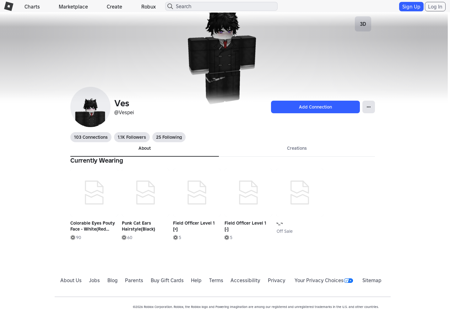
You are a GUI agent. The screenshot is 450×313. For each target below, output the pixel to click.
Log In (435, 6)
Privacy (276, 280)
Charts (32, 6)
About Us (71, 280)
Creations (297, 148)
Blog (112, 280)
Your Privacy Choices (324, 280)
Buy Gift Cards (167, 280)
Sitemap (372, 280)
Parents (134, 280)
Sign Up (411, 6)
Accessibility (245, 280)
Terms (216, 280)
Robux (148, 6)
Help (196, 280)
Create (114, 6)
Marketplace (73, 6)
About (144, 148)
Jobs (94, 280)
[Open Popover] (368, 107)
